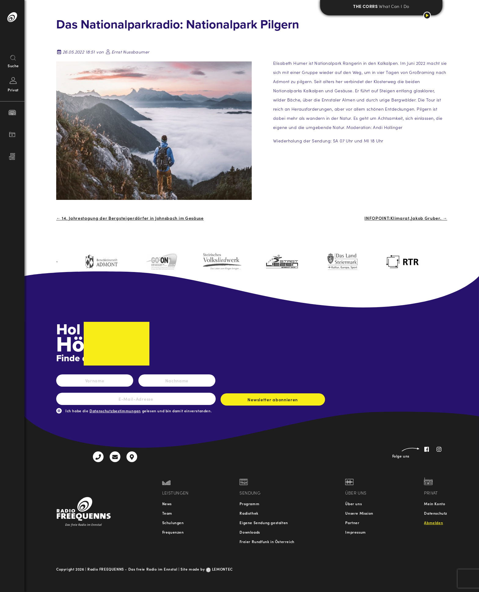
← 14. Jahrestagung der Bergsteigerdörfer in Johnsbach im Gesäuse (130, 218)
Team (167, 513)
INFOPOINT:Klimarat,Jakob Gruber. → (405, 218)
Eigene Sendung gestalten (264, 522)
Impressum (355, 532)
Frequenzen (173, 532)
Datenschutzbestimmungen (115, 410)
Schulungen (173, 522)
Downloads (250, 532)
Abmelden (433, 522)
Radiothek (249, 513)
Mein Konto (434, 503)
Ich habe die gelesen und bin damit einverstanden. (138, 410)
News (167, 503)
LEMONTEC (219, 569)
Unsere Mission (359, 513)
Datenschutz (435, 513)
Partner (352, 522)
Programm (249, 503)
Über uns (353, 503)
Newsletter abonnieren (273, 401)
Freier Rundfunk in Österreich (267, 541)
